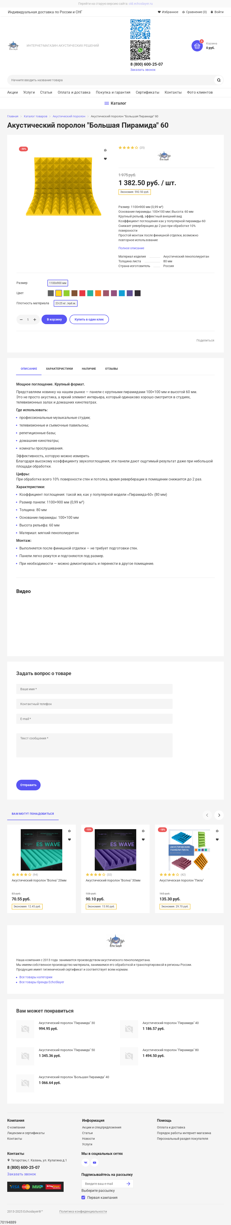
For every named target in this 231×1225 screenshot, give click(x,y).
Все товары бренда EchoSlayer (41, 982)
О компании (16, 1127)
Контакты (173, 92)
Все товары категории (35, 977)
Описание (29, 368)
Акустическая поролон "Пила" (181, 880)
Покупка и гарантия (113, 92)
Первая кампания (102, 1197)
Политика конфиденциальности (83, 1211)
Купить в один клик (89, 319)
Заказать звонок (143, 70)
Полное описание (131, 248)
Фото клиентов (200, 92)
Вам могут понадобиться (33, 813)
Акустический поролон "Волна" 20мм (39, 880)
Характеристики (59, 368)
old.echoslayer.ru (141, 3)
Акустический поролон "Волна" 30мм (113, 880)
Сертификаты (147, 92)
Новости (88, 1138)
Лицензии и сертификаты (26, 1133)
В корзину (54, 319)
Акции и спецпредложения (101, 1127)
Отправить (28, 785)
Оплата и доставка (74, 92)
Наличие (89, 368)
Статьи (46, 92)
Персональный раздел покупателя (182, 1138)
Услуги (29, 92)
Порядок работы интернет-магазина (184, 1133)
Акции (12, 92)
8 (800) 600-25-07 (146, 64)
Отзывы (111, 368)
